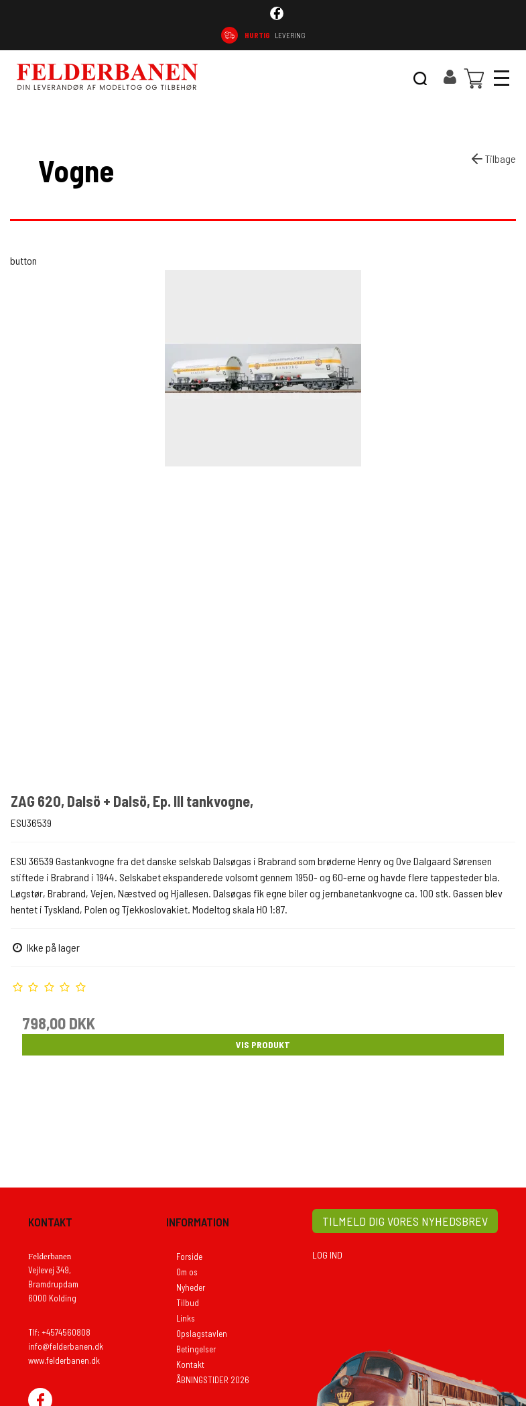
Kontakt (190, 1364)
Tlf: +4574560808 (59, 1332)
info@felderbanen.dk (65, 1346)
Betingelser (196, 1349)
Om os (187, 1272)
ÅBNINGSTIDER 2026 (212, 1380)
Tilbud (187, 1302)
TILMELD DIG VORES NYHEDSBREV (405, 1221)
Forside (189, 1256)
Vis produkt (263, 1044)
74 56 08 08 (474, 35)
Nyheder (190, 1287)
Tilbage (492, 159)
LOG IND (327, 1255)
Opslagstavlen (201, 1333)
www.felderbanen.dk (64, 1360)
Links (185, 1318)
